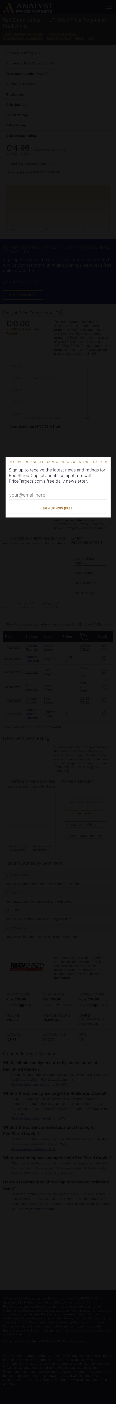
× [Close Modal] (106, 461)
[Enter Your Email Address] (58, 495)
